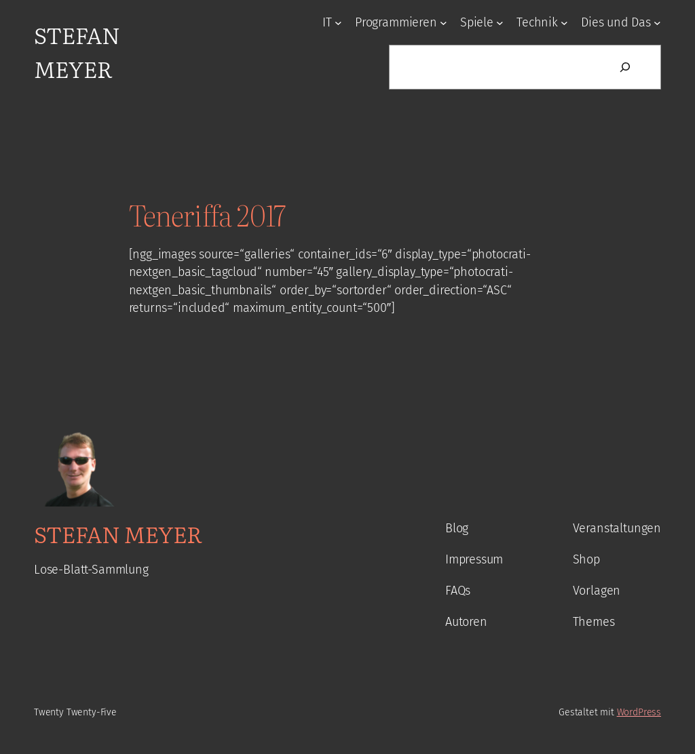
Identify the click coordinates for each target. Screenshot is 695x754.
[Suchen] (625, 67)
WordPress (639, 712)
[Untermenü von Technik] (564, 22)
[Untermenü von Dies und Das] (657, 22)
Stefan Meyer (76, 51)
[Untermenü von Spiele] (500, 22)
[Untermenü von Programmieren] (443, 22)
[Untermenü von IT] (338, 22)
